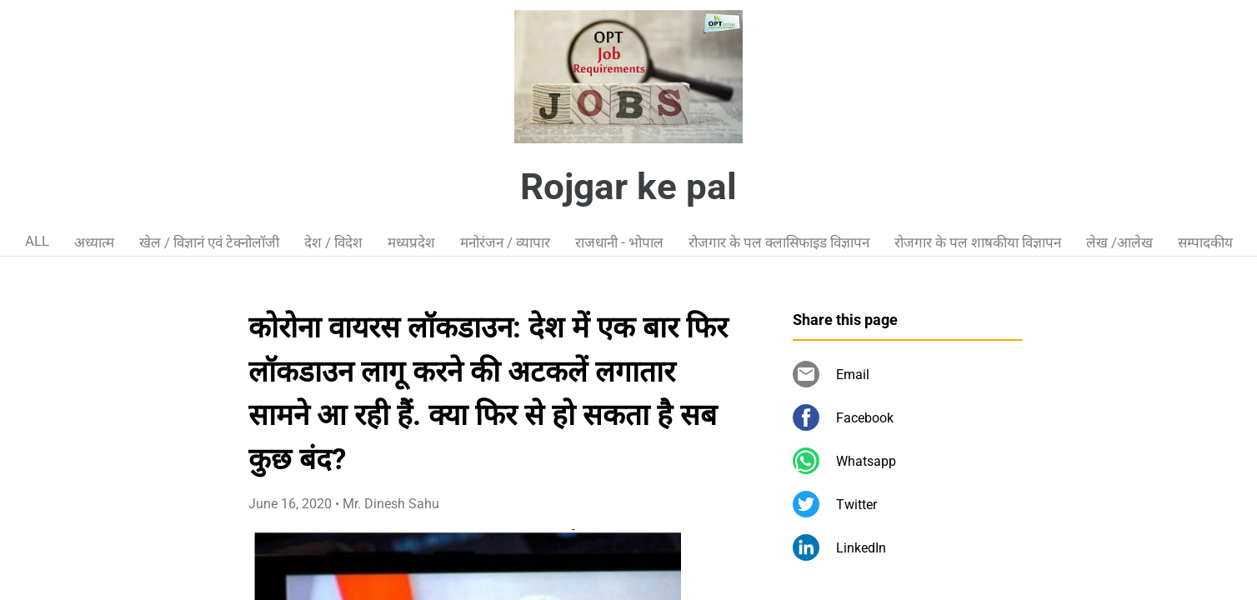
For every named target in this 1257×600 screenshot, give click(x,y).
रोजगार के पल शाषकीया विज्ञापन (977, 242)
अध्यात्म (94, 242)
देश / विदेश (333, 242)
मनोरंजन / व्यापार (505, 242)
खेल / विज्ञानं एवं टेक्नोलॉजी (209, 242)
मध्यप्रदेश (411, 242)
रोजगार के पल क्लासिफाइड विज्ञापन (779, 242)
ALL (37, 240)
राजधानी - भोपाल (619, 242)
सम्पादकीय (1205, 242)
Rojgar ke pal (628, 186)
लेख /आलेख (1119, 242)
